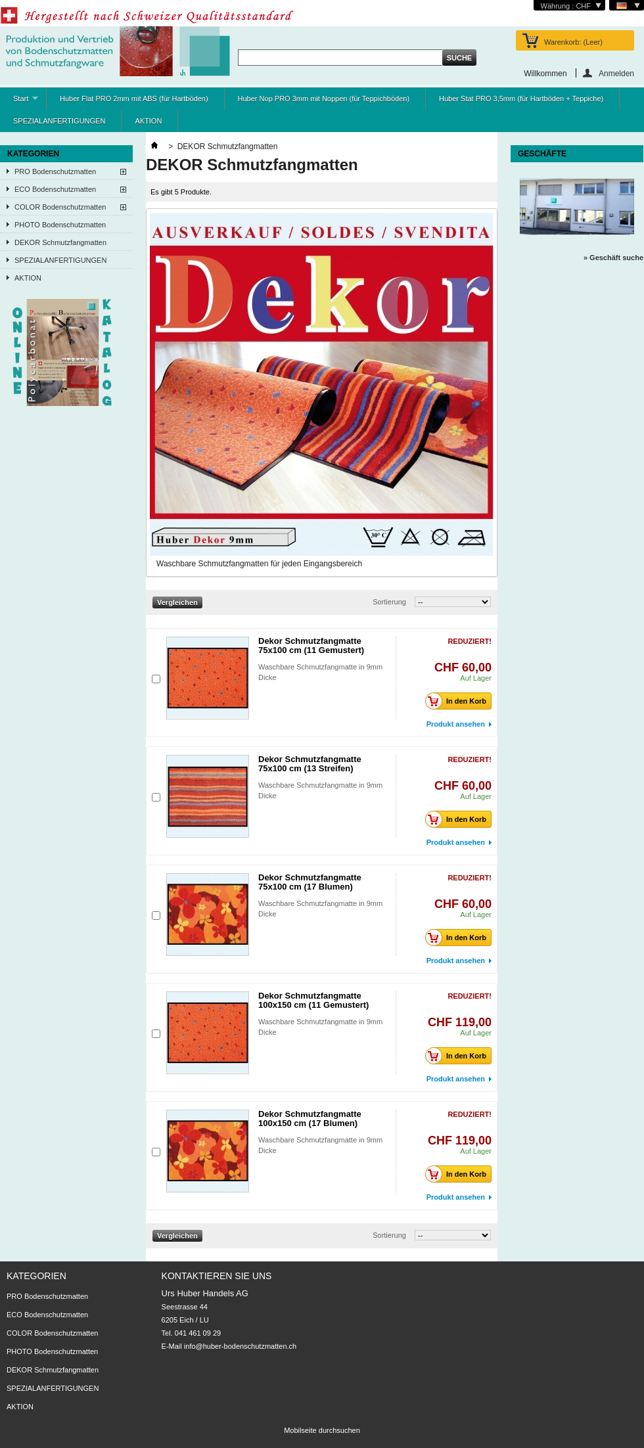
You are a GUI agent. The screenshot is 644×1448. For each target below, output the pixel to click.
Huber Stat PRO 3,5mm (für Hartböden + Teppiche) (521, 98)
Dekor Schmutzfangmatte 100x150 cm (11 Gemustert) (313, 1000)
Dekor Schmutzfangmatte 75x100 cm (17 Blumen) (309, 882)
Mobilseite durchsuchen (322, 1430)
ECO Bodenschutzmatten (55, 189)
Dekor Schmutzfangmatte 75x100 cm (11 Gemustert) (311, 645)
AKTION (148, 121)
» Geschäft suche (613, 257)
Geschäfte (542, 153)
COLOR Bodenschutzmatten (60, 207)
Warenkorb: (573, 42)
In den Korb (459, 701)
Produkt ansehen (455, 724)
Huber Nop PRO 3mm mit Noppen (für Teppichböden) (323, 98)
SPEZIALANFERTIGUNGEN (59, 121)
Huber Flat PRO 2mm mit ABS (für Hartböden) (134, 98)
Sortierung (389, 602)
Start (19, 102)
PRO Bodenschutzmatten (55, 171)
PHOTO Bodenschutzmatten (60, 225)
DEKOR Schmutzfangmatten (60, 242)
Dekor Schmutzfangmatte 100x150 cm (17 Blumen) (309, 1118)
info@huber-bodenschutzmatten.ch (240, 1346)
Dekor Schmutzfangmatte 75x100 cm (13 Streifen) (309, 763)
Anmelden (616, 73)
